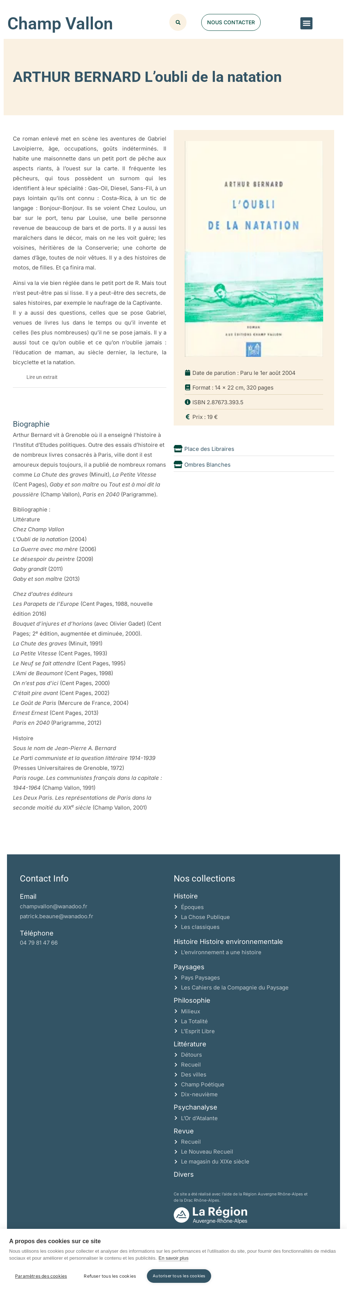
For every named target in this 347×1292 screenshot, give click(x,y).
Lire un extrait (42, 377)
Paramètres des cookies (41, 1276)
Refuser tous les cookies (110, 1276)
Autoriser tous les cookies (179, 1275)
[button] (306, 23)
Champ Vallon (60, 23)
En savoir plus (174, 1258)
